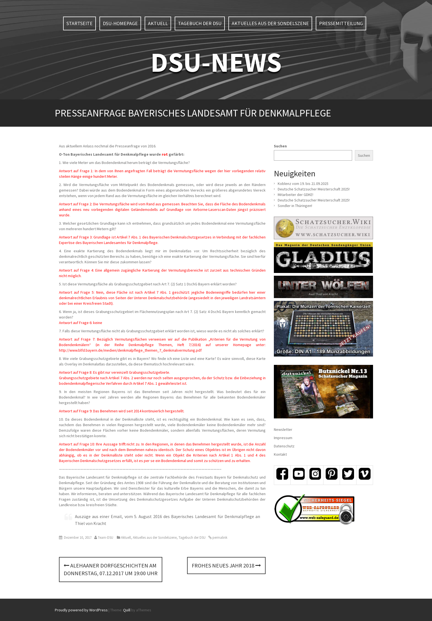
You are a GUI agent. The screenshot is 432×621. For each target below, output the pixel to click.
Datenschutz (284, 446)
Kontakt (280, 454)
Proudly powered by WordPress (81, 609)
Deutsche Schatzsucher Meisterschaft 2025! (314, 189)
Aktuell (158, 23)
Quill (126, 609)
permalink (219, 537)
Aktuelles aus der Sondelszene (270, 23)
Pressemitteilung (341, 23)
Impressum (283, 437)
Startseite (79, 23)
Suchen (280, 146)
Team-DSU (105, 537)
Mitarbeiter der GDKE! (295, 194)
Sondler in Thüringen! (295, 205)
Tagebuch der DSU (200, 23)
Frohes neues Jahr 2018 (226, 565)
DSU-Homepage (120, 23)
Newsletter (283, 429)
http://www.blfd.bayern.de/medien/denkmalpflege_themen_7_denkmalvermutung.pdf (130, 350)
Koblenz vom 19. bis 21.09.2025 (303, 183)
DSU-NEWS (216, 62)
